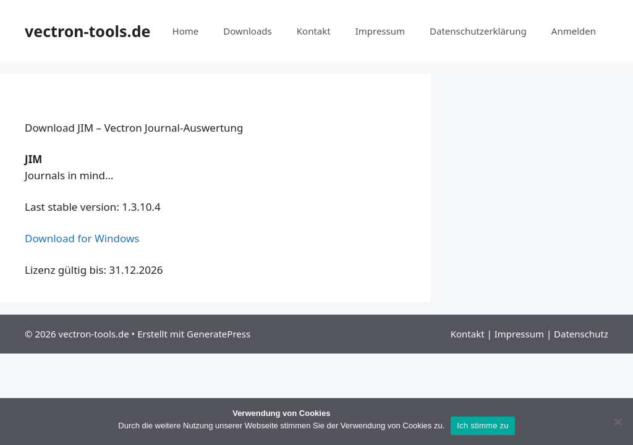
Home (185, 31)
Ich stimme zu (482, 425)
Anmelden (573, 31)
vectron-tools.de (87, 30)
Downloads (247, 31)
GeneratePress (218, 334)
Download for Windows (82, 238)
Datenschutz (581, 334)
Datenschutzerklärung (478, 31)
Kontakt (314, 31)
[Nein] (617, 421)
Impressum (380, 31)
